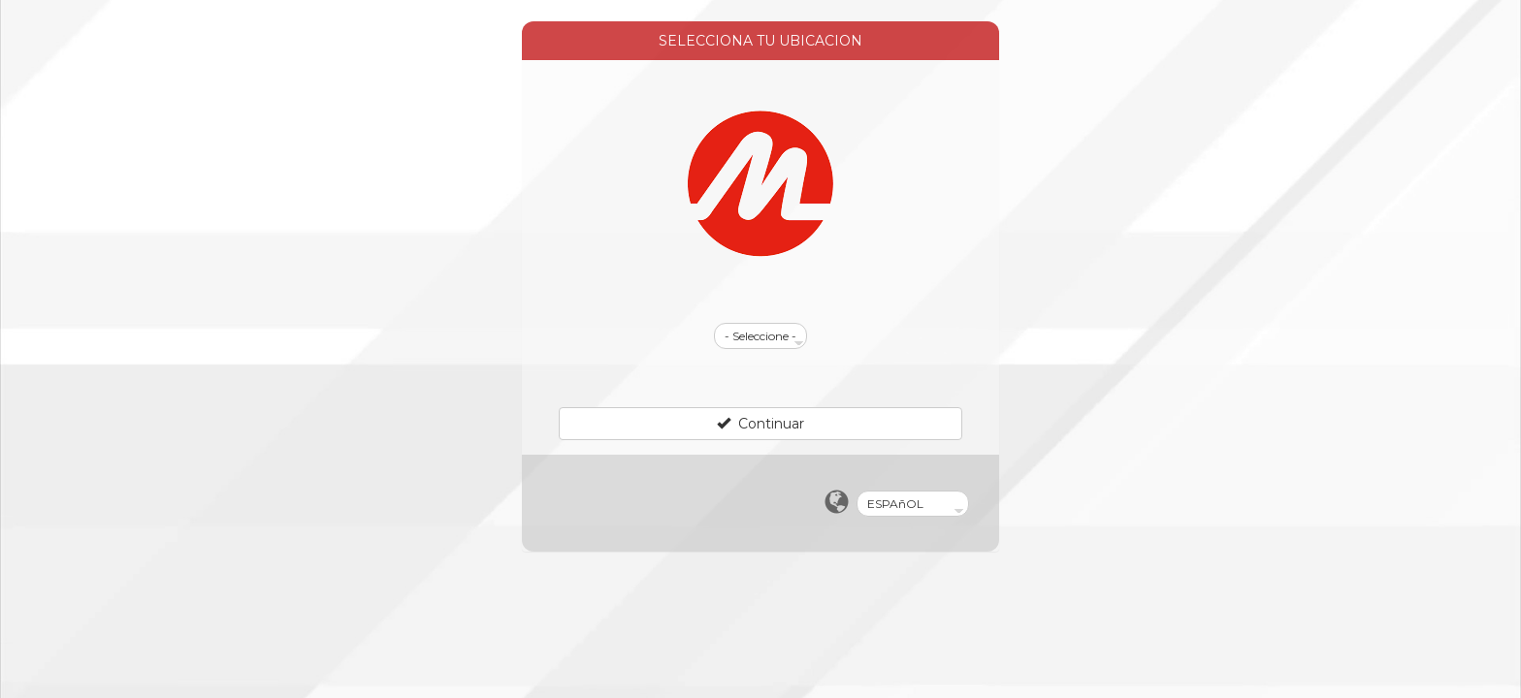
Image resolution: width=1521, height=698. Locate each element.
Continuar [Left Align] (760, 423)
